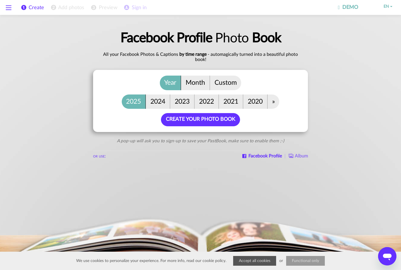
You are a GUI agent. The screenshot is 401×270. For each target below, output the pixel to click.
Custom (226, 82)
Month (195, 82)
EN (384, 7)
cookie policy (214, 261)
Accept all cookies (254, 261)
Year (170, 82)
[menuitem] (67, 8)
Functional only (305, 261)
